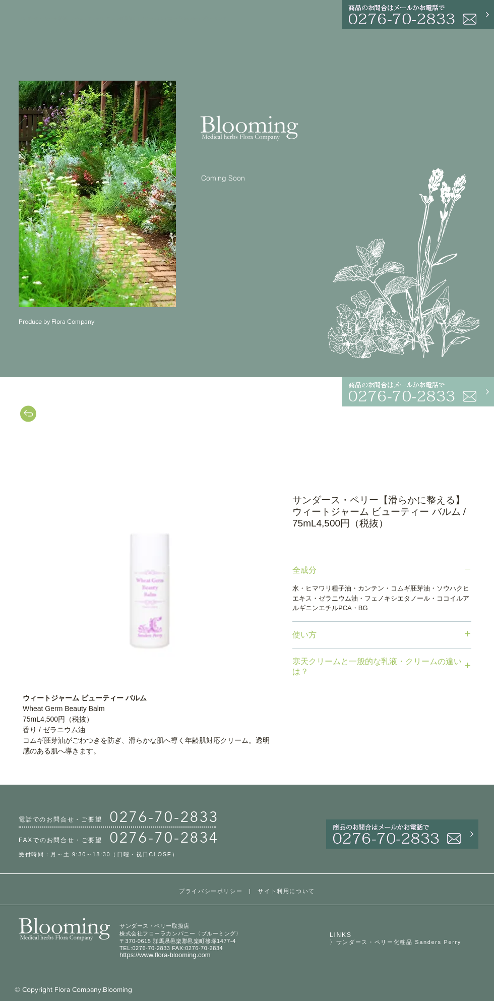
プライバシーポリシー (211, 891)
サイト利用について (286, 891)
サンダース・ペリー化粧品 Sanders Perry (398, 942)
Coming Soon (223, 178)
